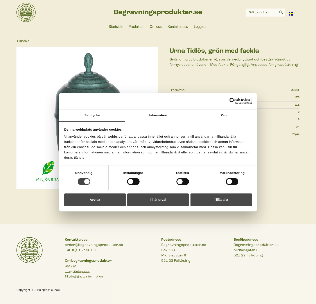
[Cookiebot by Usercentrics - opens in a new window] (233, 101)
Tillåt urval (158, 200)
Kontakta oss (178, 26)
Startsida (115, 26)
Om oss (156, 26)
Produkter (136, 26)
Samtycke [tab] (92, 115)
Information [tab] (158, 115)
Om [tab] (223, 115)
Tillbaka (22, 41)
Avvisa (95, 200)
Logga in (200, 26)
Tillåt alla (221, 200)
